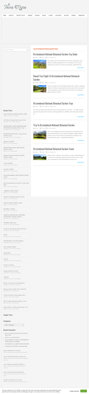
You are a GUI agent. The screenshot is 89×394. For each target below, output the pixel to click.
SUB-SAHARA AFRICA (9, 247)
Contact (11, 15)
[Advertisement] (44, 31)
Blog (43, 57)
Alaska (51, 15)
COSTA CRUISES (8, 163)
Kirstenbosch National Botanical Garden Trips (53, 103)
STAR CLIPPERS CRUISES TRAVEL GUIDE (15, 114)
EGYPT (5, 235)
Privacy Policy (20, 15)
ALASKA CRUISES (8, 169)
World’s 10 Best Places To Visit (12, 380)
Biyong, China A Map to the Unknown (14, 289)
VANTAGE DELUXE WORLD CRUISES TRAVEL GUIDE (13, 156)
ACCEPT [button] (83, 391)
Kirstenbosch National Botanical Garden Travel (53, 149)
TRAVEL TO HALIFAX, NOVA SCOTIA (13, 197)
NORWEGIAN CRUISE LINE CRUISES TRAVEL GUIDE (13, 148)
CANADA (6, 277)
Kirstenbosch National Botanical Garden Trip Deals (55, 54)
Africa (44, 15)
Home (4, 15)
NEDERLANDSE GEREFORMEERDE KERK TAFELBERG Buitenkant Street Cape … (14, 127)
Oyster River (16, 337)
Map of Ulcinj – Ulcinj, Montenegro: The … (16, 307)
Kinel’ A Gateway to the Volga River (14, 283)
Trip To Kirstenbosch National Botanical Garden (53, 125)
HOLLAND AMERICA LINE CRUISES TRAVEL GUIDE (16, 176)
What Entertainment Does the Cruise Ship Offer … (16, 184)
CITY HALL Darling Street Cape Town (14, 120)
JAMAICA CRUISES (8, 141)
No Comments (51, 57)
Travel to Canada (8, 265)
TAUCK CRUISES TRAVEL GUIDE (12, 203)
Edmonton (81, 15)
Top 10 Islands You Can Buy (11, 350)
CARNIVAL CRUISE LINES (10, 191)
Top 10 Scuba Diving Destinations (13, 372)
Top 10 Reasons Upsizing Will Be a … (14, 364)
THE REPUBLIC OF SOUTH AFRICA (13, 241)
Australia (58, 15)
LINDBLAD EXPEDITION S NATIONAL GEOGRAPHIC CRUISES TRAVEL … (14, 215)
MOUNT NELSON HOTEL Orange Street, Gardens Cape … (15, 134)
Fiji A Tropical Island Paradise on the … (15, 301)
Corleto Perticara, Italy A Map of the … (15, 295)
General (30, 15)
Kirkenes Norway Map (20, 346)
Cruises (37, 15)
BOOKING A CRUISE (9, 209)
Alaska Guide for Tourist (10, 271)
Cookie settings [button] (74, 391)
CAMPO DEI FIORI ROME (22, 344)
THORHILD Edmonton (9, 222)
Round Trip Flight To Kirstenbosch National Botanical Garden (56, 77)
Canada (73, 15)
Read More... (81, 67)
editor (37, 57)
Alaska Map (6, 253)
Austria (66, 15)
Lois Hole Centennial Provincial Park (14, 229)
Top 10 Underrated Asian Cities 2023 (14, 356)
